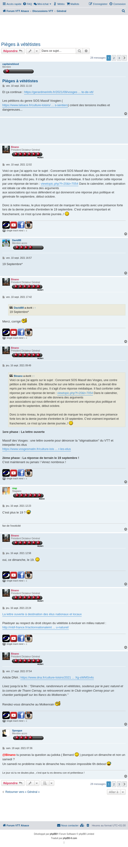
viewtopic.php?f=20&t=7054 (59, 183)
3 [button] (119, 58)
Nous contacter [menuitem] (67, 825)
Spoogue (17, 730)
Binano (15, 147)
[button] (124, 58)
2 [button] (114, 58)
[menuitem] (27, 4)
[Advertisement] (63, 27)
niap (14, 488)
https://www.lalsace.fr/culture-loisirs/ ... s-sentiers (35, 105)
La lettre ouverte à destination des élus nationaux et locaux (42, 614)
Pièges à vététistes (20, 44)
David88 (16, 240)
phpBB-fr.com (70, 838)
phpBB (53, 834)
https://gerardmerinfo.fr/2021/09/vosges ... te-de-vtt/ (58, 92)
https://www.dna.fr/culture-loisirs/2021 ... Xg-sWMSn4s (57, 677)
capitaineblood (10, 64)
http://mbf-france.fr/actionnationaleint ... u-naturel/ (35, 627)
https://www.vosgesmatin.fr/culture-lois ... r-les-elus (36, 449)
